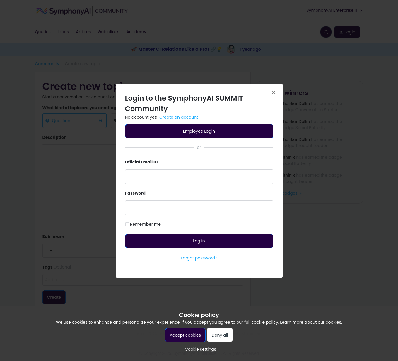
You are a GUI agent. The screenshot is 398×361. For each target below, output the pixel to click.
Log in (199, 241)
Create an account (178, 117)
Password (135, 193)
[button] (199, 349)
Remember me (145, 224)
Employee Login (199, 131)
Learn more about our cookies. (311, 322)
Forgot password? (199, 258)
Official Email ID (141, 162)
